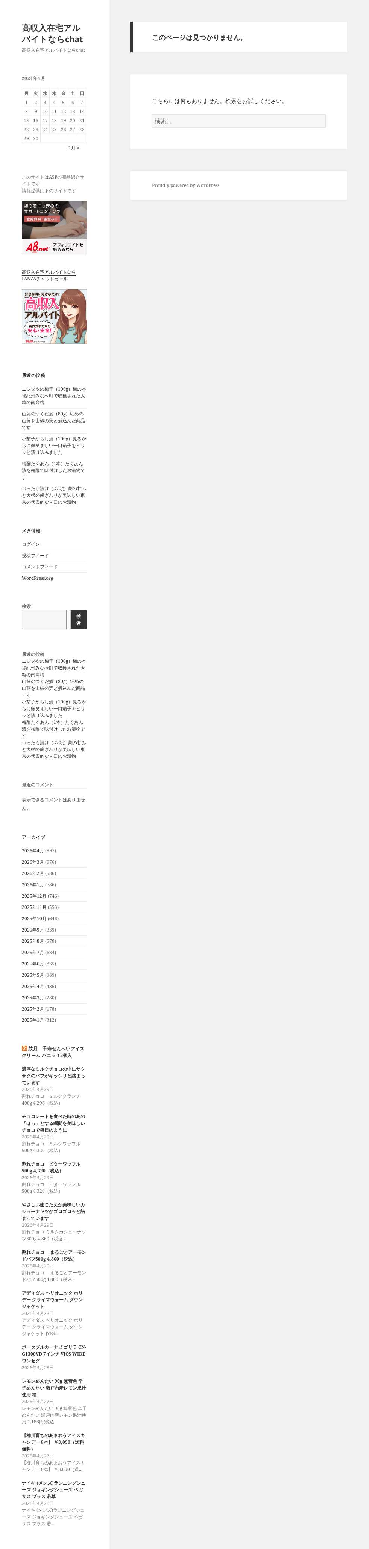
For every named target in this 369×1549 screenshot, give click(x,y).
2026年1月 (33, 884)
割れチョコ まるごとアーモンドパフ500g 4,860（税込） (54, 1255)
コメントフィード (40, 567)
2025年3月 (33, 997)
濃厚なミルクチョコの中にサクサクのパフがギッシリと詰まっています (53, 1076)
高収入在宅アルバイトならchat (52, 33)
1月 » (73, 147)
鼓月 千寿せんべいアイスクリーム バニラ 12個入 (53, 1052)
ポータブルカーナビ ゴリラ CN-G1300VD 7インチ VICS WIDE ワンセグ (54, 1354)
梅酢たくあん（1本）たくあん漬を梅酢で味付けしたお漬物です (53, 470)
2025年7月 (33, 952)
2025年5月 (33, 975)
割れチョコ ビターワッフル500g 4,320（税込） (51, 1167)
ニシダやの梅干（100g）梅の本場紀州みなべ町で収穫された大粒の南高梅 (54, 396)
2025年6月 (33, 964)
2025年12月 (34, 896)
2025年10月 (34, 918)
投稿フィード (35, 555)
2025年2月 (33, 1009)
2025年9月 (33, 930)
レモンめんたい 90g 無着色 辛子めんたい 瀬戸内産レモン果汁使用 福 (54, 1388)
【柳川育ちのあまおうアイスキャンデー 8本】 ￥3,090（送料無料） (53, 1442)
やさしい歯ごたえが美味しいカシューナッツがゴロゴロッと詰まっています (53, 1211)
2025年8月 (33, 941)
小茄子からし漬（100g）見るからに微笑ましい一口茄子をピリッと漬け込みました (54, 445)
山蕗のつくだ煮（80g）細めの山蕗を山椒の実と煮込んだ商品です (53, 421)
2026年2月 (33, 873)
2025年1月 (33, 1020)
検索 (26, 606)
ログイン (31, 544)
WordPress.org (37, 578)
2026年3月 (33, 862)
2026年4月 (33, 850)
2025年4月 (33, 986)
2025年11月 (34, 907)
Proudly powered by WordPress (185, 185)
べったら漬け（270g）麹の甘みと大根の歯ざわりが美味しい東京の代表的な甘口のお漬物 (54, 495)
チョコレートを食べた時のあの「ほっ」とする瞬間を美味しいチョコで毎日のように (53, 1123)
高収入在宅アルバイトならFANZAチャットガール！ (49, 275)
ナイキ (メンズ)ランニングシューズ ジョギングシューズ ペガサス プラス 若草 (53, 1490)
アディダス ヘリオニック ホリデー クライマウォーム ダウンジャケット (52, 1300)
